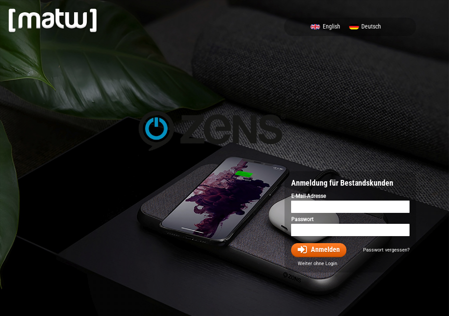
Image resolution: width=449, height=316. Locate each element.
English (331, 26)
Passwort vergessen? (386, 250)
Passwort (302, 219)
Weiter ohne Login (317, 263)
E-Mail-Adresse (308, 196)
